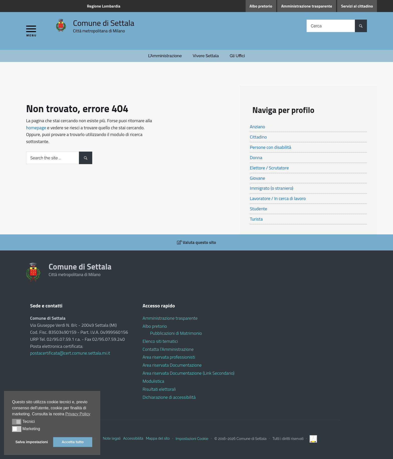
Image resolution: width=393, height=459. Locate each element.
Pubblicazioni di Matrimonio (176, 333)
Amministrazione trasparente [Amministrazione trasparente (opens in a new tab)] (306, 6)
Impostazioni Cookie (192, 438)
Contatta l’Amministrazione (168, 349)
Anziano (257, 126)
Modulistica (153, 381)
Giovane (257, 178)
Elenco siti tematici (160, 341)
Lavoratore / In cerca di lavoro (278, 198)
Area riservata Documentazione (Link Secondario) (188, 373)
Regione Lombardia (103, 6)
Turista (256, 219)
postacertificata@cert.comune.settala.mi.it (70, 353)
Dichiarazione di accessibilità (169, 397)
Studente (258, 208)
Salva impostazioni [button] (32, 442)
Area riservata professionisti (169, 357)
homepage (36, 127)
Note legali (111, 438)
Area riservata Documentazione (172, 365)
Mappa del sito (158, 438)
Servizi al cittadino (357, 6)
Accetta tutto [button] (73, 442)
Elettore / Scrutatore (269, 167)
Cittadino (258, 137)
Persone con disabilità (270, 147)
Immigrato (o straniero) (271, 188)
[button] (16, 421)
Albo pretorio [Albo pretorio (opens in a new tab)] (261, 6)
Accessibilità (133, 438)
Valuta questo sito (196, 242)
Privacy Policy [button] (77, 414)
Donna (256, 157)
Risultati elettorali (159, 389)
